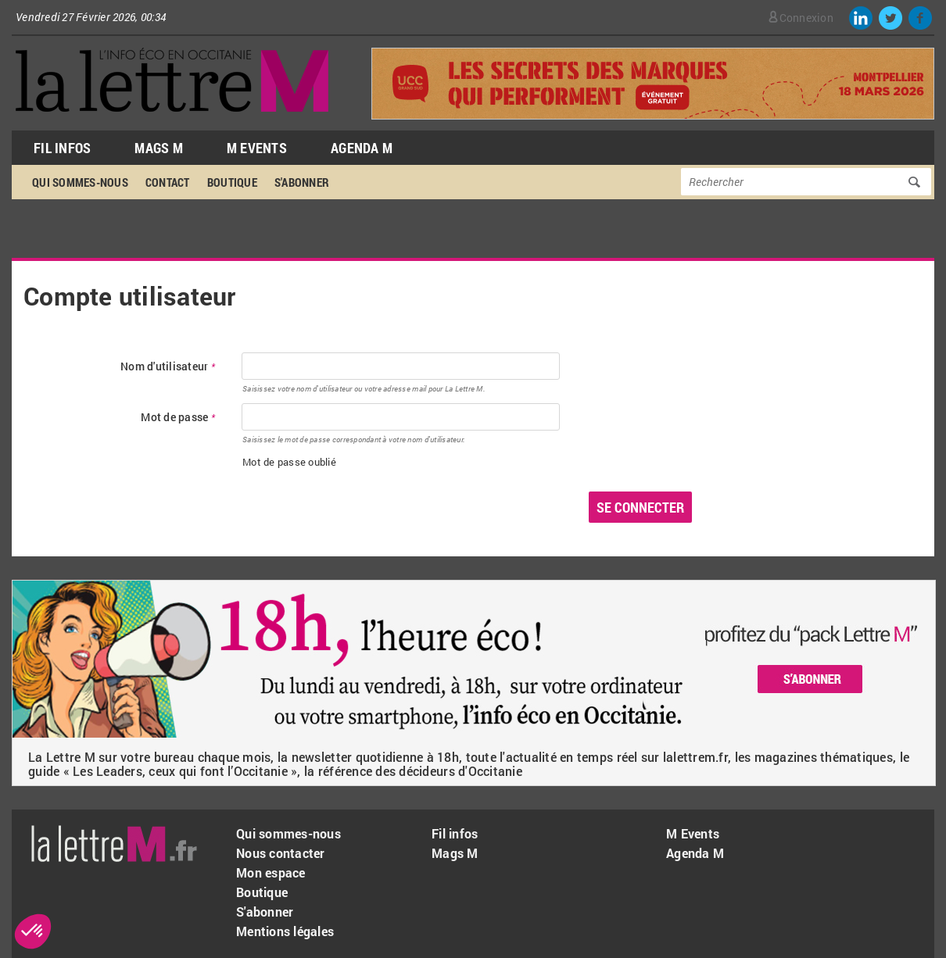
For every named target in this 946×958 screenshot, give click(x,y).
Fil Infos (62, 147)
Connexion (806, 17)
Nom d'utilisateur (167, 367)
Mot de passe (178, 417)
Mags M (158, 147)
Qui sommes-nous (80, 182)
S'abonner (301, 182)
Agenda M (361, 147)
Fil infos (455, 833)
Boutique (232, 182)
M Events (257, 147)
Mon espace (271, 872)
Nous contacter (280, 853)
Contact (167, 182)
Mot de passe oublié (289, 462)
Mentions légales (285, 931)
